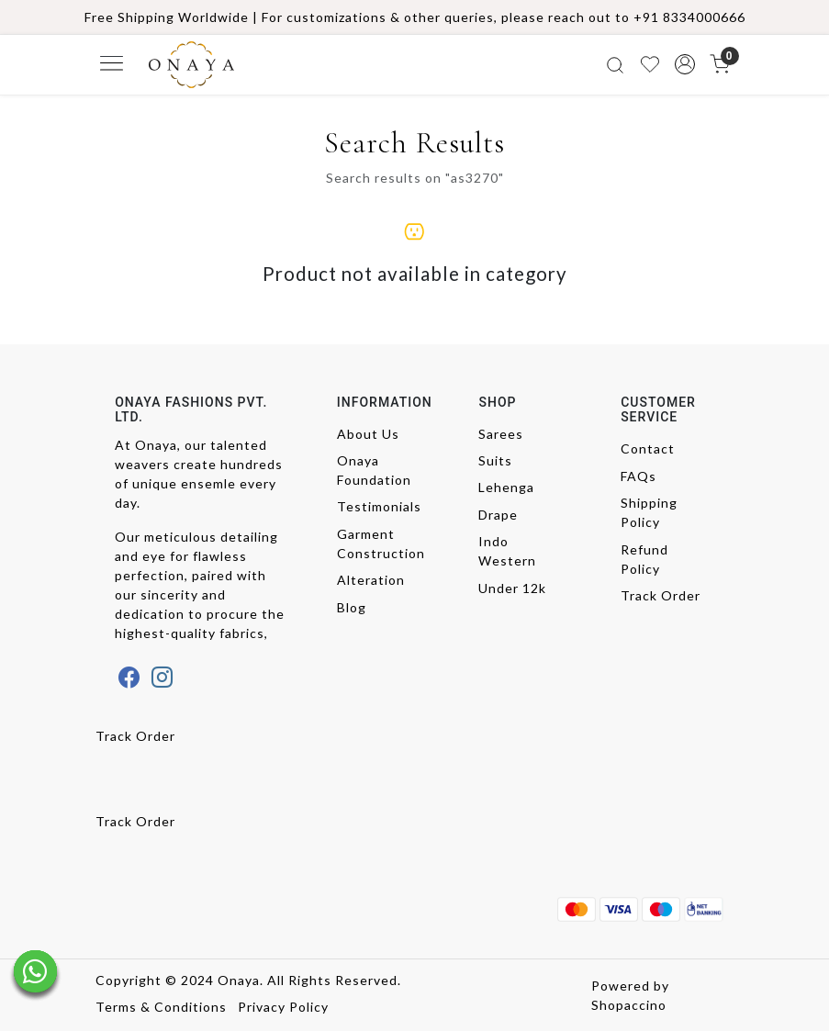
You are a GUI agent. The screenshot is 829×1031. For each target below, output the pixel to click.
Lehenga (506, 487)
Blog (351, 607)
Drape (498, 514)
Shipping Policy (649, 512)
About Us (368, 434)
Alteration (371, 580)
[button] (684, 64)
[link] (615, 64)
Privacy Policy (283, 1006)
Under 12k (512, 588)
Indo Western (507, 550)
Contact (648, 448)
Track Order (660, 595)
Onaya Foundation (374, 470)
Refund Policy (644, 559)
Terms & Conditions (161, 1006)
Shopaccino (629, 1005)
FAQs (638, 476)
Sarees (500, 434)
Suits (495, 460)
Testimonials (379, 506)
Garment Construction (379, 543)
